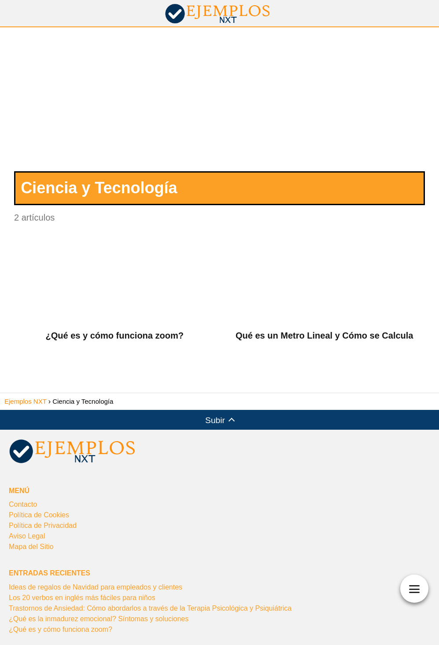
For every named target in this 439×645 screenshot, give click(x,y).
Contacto (23, 504)
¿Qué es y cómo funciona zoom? (60, 629)
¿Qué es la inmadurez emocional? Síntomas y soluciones (98, 619)
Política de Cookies (39, 515)
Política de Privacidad (43, 525)
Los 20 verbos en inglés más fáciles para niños (82, 597)
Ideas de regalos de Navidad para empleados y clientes (95, 587)
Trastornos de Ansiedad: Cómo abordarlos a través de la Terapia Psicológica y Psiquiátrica (150, 608)
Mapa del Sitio (31, 546)
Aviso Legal (27, 536)
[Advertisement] (219, 102)
